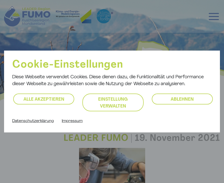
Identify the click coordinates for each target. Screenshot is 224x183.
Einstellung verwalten (113, 103)
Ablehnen (182, 99)
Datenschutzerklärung (33, 121)
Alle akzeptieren (43, 99)
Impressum (72, 121)
